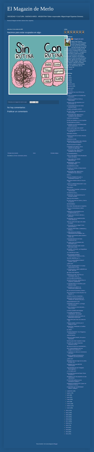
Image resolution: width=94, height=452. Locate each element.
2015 (67, 425)
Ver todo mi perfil (68, 69)
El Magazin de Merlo (30, 9)
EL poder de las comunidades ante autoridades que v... (75, 243)
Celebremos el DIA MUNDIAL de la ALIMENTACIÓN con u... (75, 212)
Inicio (34, 153)
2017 (67, 421)
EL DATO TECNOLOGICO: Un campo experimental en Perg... (76, 266)
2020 (67, 414)
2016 (67, 423)
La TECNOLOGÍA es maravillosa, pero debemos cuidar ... (76, 284)
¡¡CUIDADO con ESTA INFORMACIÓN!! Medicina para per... (76, 125)
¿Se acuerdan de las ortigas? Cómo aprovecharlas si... (75, 226)
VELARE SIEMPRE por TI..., (74, 258)
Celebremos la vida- (72, 139)
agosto (69, 393)
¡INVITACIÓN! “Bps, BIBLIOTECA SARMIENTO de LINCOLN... (75, 115)
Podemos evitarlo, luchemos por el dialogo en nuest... (75, 323)
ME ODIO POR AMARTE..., (73, 272)
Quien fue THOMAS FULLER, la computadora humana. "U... (74, 177)
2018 (67, 419)
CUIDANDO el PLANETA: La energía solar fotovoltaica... (76, 304)
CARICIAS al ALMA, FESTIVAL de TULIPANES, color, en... (75, 275)
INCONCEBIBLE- (71, 204)
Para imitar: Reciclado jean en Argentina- (77, 206)
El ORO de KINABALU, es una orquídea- (77, 120)
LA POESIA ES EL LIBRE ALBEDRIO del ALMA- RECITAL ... (77, 270)
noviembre (69, 86)
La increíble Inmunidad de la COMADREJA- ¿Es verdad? (74, 313)
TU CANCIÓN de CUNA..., (73, 252)
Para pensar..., (70, 187)
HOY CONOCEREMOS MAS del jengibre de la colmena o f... (75, 349)
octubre (69, 88)
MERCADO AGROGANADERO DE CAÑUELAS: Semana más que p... (76, 299)
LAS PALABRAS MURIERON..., (74, 278)
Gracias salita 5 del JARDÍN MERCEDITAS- (73, 160)
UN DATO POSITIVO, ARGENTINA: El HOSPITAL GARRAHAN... (76, 281)
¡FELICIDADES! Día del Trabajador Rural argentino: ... (75, 368)
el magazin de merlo (78, 39)
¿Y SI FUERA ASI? (71, 371)
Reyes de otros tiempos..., (73, 198)
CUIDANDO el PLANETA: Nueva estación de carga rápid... (75, 147)
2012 (67, 431)
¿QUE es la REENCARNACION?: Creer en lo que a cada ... (76, 184)
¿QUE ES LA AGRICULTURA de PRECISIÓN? (75, 99)
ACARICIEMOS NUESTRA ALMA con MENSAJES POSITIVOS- (76, 316)
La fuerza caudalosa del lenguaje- (75, 310)
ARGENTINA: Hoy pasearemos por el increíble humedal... (76, 195)
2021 (67, 412)
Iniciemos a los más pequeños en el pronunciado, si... (75, 103)
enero (68, 408)
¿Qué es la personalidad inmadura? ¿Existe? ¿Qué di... (75, 261)
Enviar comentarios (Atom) (20, 155)
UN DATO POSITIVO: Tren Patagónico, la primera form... (76, 332)
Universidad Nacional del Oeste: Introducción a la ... (74, 239)
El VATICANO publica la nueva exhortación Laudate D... (74, 380)
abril (68, 401)
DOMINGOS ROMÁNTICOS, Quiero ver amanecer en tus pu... (76, 384)
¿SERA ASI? (70, 263)
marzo (68, 403)
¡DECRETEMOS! (71, 335)
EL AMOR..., (70, 329)
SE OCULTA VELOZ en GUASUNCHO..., (77, 346)
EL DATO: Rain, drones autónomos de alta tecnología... (76, 112)
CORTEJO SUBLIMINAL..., (73, 118)
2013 (67, 429)
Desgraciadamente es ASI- (73, 301)
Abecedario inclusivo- (72, 133)
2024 (67, 80)
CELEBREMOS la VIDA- (73, 166)
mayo (68, 399)
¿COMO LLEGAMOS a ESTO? (74, 109)
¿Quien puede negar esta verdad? (75, 128)
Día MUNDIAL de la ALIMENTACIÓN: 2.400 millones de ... (76, 219)
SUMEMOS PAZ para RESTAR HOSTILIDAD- (74, 365)
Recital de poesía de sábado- (74, 144)
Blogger (55, 444)
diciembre (69, 84)
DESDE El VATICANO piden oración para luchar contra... (75, 246)
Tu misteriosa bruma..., (72, 192)
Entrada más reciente (13, 153)
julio (68, 395)
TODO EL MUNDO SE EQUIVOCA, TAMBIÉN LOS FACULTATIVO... (75, 356)
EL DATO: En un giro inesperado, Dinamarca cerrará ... (75, 343)
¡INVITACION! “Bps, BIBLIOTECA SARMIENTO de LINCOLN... (75, 151)
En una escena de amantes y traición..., (76, 290)
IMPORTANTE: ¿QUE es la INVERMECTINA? (73, 163)
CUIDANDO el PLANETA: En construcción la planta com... (74, 288)
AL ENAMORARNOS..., (72, 153)
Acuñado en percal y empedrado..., (75, 296)
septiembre (70, 391)
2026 (67, 75)
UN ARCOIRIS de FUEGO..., (74, 122)
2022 (67, 410)
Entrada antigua (54, 153)
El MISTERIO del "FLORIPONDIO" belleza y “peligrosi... (75, 387)
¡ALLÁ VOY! (70, 90)
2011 (67, 433)
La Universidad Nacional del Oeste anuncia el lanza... (75, 106)
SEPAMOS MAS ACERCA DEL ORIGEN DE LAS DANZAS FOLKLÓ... (76, 142)
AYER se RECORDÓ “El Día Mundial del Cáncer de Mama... (76, 156)
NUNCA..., (69, 175)
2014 (67, 427)
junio (68, 397)
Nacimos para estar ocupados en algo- (76, 341)
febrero (69, 405)
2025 (67, 78)
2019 (67, 417)
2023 (67, 82)
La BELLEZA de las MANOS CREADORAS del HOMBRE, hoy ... (76, 232)
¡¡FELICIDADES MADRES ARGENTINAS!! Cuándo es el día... (76, 255)
